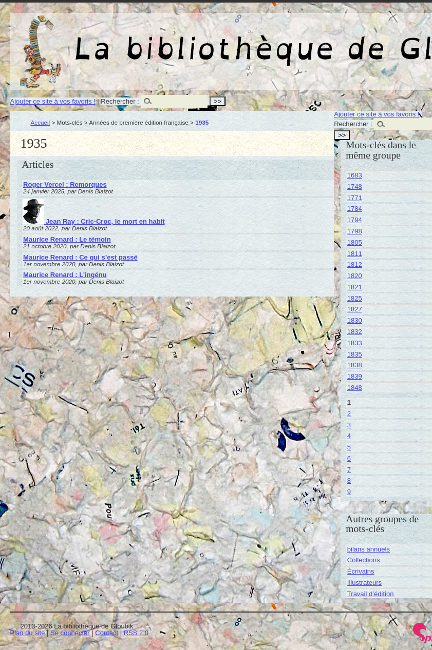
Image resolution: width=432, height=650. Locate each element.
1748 (354, 186)
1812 (354, 264)
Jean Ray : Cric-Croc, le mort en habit (94, 221)
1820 (354, 276)
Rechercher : (120, 101)
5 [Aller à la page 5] (349, 447)
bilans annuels (368, 549)
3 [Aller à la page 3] (349, 425)
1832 (354, 332)
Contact (106, 633)
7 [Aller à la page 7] (349, 470)
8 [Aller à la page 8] (349, 480)
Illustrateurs (364, 582)
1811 (354, 254)
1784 (354, 208)
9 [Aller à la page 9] (349, 492)
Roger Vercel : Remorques (65, 184)
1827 (354, 309)
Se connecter (70, 633)
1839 (354, 376)
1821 (354, 287)
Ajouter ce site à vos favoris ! (53, 101)
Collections (363, 560)
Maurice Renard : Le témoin (66, 239)
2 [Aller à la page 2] (349, 414)
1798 (354, 231)
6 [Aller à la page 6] (349, 458)
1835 (354, 354)
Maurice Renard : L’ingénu (65, 275)
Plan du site (27, 633)
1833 (354, 343)
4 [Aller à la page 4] (349, 436)
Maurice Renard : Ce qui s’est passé (80, 257)
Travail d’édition (370, 594)
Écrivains (360, 571)
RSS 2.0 (136, 633)
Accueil (40, 122)
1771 (354, 198)
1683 (354, 175)
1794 (354, 220)
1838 (354, 365)
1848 (354, 387)
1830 (354, 320)
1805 (354, 242)
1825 (354, 298)
